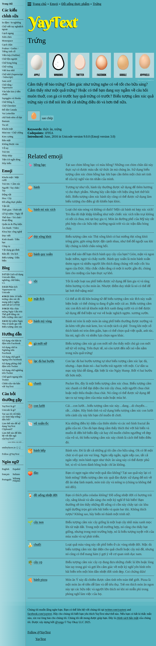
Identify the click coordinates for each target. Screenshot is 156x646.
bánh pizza (40, 579)
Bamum (5, 121)
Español (16, 469)
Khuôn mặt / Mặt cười (10, 178)
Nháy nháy (7, 155)
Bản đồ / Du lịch (10, 253)
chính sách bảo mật (127, 618)
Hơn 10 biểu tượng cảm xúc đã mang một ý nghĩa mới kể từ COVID (12, 300)
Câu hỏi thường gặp (12, 397)
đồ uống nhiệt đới (45, 495)
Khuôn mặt (7, 129)
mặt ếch (39, 298)
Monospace (7, 40)
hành (37, 187)
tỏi (35, 281)
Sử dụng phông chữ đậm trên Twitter (11, 365)
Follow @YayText (10, 454)
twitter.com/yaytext (115, 609)
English (5, 469)
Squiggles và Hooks (11, 98)
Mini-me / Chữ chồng (12, 132)
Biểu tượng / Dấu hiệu (10, 259)
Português (6, 479)
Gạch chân (7, 44)
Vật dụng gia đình (10, 249)
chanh (37, 383)
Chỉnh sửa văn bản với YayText (11, 385)
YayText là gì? (9, 406)
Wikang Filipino (16, 479)
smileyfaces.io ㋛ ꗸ (11, 447)
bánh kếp (39, 450)
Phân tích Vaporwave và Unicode (10, 289)
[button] (29, 4)
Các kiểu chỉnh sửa (10, 13)
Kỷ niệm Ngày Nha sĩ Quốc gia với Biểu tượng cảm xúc (12, 324)
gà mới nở (40, 343)
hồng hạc (40, 164)
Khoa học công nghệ (12, 231)
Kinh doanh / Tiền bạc (10, 241)
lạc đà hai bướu (44, 361)
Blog (6, 268)
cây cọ (38, 562)
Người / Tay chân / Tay (11, 189)
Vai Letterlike (8, 113)
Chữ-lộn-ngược (10, 59)
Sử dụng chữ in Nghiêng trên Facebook (9, 350)
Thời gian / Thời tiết (12, 209)
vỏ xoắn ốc (41, 423)
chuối (37, 544)
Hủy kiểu (6, 163)
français (5, 474)
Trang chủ (7, 3)
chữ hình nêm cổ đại (12, 117)
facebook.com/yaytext (40, 613)
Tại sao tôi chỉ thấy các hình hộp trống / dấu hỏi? (11, 417)
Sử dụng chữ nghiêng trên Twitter (12, 371)
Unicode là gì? (9, 410)
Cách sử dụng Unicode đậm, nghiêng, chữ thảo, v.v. (12, 278)
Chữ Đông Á (8, 102)
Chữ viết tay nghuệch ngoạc (12, 28)
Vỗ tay (5, 148)
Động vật (6, 194)
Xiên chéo (7, 37)
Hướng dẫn (12, 334)
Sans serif (6, 81)
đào (36, 472)
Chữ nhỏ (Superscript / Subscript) (12, 75)
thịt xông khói (42, 236)
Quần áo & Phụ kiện (12, 224)
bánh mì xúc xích (44, 209)
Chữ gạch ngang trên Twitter (12, 378)
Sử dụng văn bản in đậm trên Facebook (11, 342)
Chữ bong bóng (9, 62)
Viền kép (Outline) (11, 55)
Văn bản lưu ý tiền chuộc (11, 93)
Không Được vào (10, 144)
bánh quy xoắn (43, 254)
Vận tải (5, 206)
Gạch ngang (8, 33)
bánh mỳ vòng (43, 321)
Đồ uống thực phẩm (12, 202)
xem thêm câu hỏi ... (15, 442)
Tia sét (5, 125)
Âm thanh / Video (10, 228)
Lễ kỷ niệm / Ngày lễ (12, 213)
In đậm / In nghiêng (11, 22)
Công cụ (6, 246)
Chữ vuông (7, 66)
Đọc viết (6, 235)
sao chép (47, 118)
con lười (39, 405)
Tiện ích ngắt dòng (11, 159)
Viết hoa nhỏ (8, 70)
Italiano (16, 474)
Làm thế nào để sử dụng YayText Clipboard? (11, 426)
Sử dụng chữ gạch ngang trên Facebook (12, 358)
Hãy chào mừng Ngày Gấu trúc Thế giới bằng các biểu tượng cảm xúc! (12, 312)
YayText (40, 639)
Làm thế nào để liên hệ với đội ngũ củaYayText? (11, 436)
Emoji (7, 171)
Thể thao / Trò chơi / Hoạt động (12, 219)
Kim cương (7, 136)
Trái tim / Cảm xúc (11, 183)
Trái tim (6, 151)
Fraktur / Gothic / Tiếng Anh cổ (10, 50)
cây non (38, 522)
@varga (59, 622)
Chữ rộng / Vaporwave (7, 86)
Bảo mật (6, 140)
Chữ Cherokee (9, 105)
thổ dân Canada (9, 109)
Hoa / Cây (7, 198)
